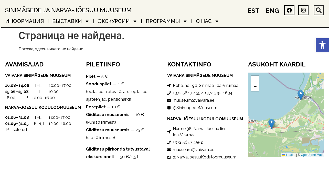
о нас (207, 21)
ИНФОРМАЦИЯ (24, 21)
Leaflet (288, 155)
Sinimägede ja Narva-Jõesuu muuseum (68, 10)
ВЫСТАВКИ (71, 21)
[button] (322, 45)
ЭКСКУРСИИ (117, 21)
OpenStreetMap (312, 155)
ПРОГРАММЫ (167, 21)
